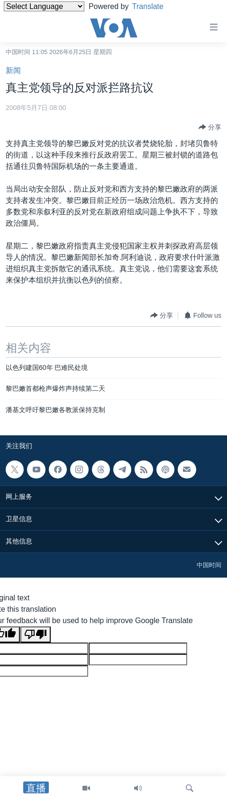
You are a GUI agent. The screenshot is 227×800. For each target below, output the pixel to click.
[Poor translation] (35, 634)
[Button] (210, 127)
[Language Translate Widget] (44, 6)
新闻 (13, 70)
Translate (155, 6)
